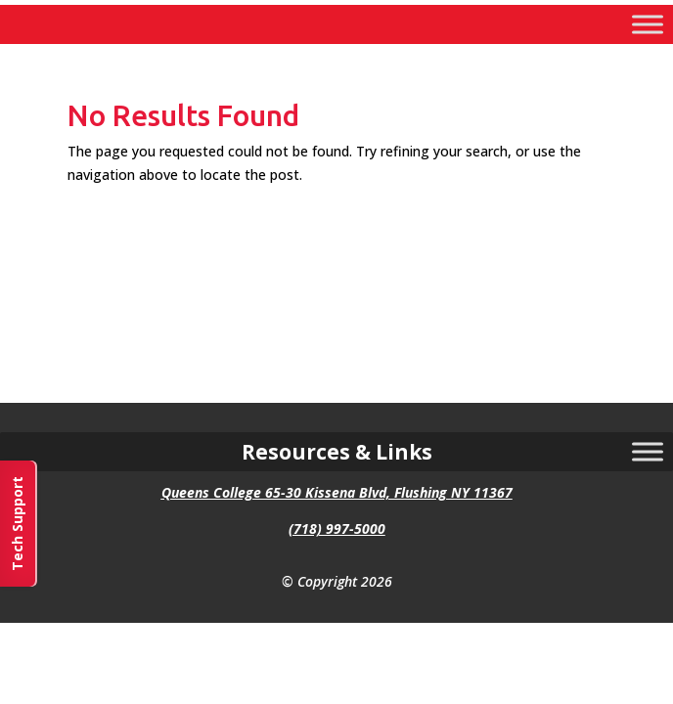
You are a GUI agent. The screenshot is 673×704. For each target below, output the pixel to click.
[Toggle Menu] (647, 24)
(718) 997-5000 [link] (337, 528)
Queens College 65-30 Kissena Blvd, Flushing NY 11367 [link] (337, 492)
